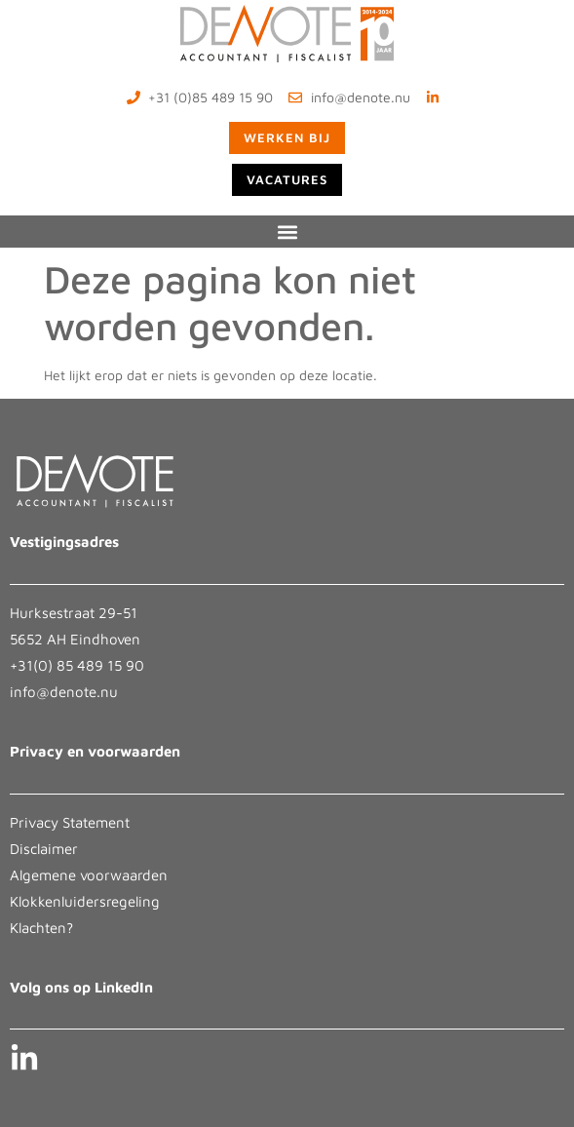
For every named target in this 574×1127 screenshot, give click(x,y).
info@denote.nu (64, 691)
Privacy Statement (70, 822)
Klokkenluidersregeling (85, 901)
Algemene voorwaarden (89, 875)
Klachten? (41, 927)
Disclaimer (44, 848)
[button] (287, 231)
